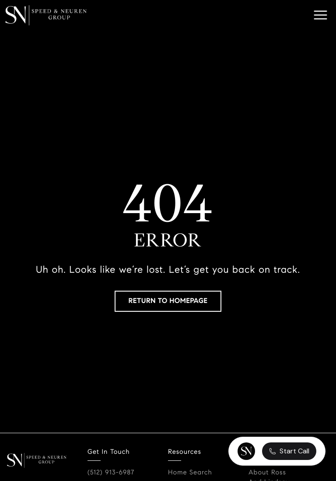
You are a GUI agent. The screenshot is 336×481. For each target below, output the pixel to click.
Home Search (190, 473)
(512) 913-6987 (111, 473)
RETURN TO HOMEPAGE (168, 301)
